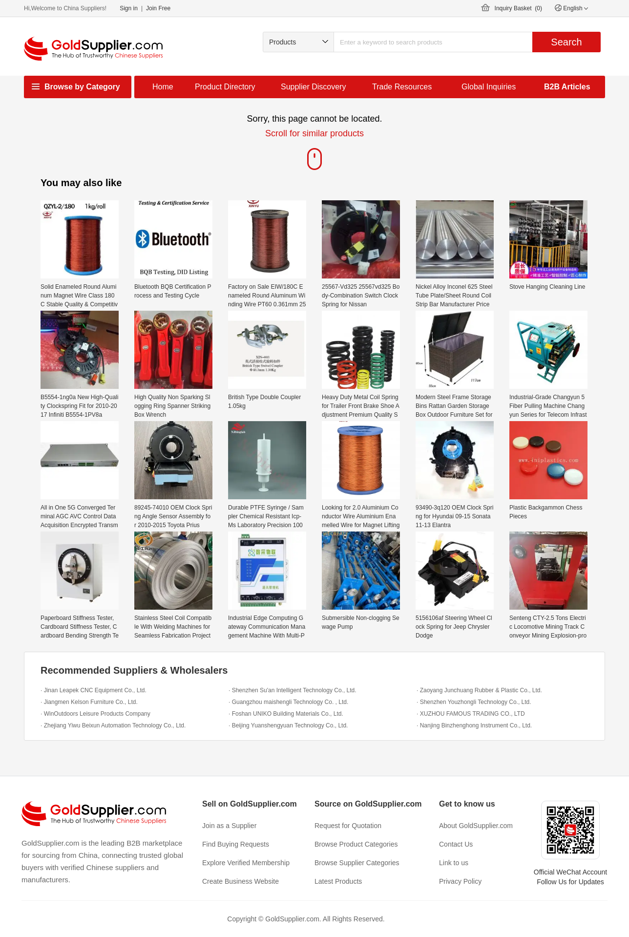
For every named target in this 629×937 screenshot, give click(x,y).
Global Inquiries (488, 87)
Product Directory (225, 87)
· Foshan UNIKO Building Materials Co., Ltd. (286, 713)
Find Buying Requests (235, 844)
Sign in (129, 8)
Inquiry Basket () (518, 8)
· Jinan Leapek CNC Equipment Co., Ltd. (94, 690)
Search (566, 42)
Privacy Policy (460, 881)
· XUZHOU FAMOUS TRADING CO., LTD (471, 713)
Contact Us (456, 844)
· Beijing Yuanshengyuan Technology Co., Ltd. (288, 725)
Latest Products (338, 881)
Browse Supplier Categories (356, 863)
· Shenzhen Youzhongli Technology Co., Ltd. (474, 702)
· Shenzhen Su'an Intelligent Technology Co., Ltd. (292, 690)
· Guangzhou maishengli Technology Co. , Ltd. (288, 702)
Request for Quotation (347, 826)
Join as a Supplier (229, 826)
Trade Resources (402, 87)
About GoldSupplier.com (476, 826)
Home (162, 87)
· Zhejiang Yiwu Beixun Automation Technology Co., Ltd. (113, 725)
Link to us (453, 863)
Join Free (158, 8)
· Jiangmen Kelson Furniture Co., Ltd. (89, 702)
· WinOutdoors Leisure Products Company (95, 713)
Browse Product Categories (356, 844)
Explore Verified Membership (246, 863)
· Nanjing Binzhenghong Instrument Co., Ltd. (474, 725)
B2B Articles (567, 87)
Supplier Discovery (313, 87)
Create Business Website (240, 881)
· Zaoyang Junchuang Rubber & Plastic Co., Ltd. (479, 690)
